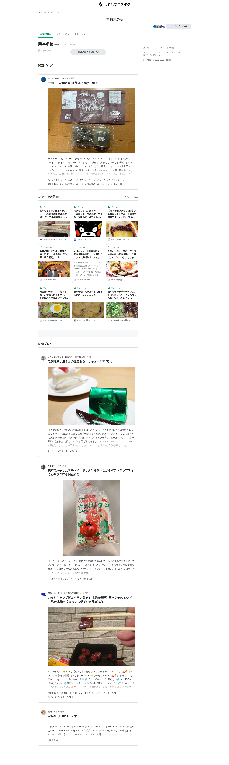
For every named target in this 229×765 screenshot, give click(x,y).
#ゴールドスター (87, 693)
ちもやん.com (54, 466)
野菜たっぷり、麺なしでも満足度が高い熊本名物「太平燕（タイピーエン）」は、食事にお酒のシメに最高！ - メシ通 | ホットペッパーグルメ (122, 254)
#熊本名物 (53, 184)
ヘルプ (167, 52)
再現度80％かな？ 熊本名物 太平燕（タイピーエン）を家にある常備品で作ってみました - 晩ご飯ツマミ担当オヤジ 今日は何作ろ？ (54, 295)
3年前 (64, 466)
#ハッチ (101, 180)
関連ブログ (80, 33)
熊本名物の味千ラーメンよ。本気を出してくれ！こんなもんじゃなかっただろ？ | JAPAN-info (122, 295)
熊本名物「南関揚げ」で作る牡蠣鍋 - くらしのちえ (88, 293)
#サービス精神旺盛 (86, 184)
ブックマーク (46, 206)
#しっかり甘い (104, 184)
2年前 (91, 357)
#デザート (63, 451)
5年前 (85, 593)
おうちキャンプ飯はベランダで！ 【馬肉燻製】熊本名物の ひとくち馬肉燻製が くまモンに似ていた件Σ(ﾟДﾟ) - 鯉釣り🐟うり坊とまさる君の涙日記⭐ (54, 214)
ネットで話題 (63, 33)
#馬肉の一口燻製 (68, 693)
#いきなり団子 (55, 180)
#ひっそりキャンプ (106, 693)
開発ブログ (177, 52)
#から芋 (118, 184)
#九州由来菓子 (67, 184)
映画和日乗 (52, 711)
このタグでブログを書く (178, 26)
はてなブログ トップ (48, 13)
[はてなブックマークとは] (57, 196)
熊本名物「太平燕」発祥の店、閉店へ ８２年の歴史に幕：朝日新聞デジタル (54, 254)
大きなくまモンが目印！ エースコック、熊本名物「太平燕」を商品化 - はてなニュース (88, 214)
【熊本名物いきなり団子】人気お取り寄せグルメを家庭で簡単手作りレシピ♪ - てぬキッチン (122, 214)
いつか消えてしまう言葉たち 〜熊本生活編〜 (67, 357)
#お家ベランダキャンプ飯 (61, 697)
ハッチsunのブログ (56, 78)
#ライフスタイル (115, 180)
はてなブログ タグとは (153, 52)
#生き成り (69, 180)
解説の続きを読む (88, 52)
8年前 (61, 711)
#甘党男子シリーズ (86, 180)
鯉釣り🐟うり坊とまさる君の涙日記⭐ (64, 593)
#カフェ (52, 451)
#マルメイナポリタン (58, 578)
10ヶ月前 (70, 78)
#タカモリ (76, 578)
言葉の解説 (45, 33)
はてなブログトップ (151, 55)
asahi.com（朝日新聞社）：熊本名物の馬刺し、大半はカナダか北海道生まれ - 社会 (88, 254)
